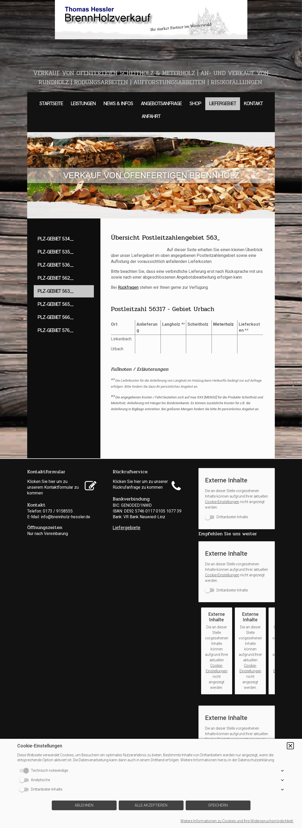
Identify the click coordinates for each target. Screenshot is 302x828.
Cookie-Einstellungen (222, 502)
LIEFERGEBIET (222, 104)
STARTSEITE (51, 104)
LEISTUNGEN (83, 104)
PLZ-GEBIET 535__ (55, 252)
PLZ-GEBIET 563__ (55, 291)
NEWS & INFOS (118, 104)
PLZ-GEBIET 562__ (55, 278)
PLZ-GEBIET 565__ (55, 304)
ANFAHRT (151, 117)
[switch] (226, 517)
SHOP (195, 104)
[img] (151, 19)
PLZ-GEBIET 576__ (55, 331)
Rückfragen (128, 287)
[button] (290, 745)
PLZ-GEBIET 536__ (55, 265)
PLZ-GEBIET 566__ (55, 317)
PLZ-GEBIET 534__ (55, 239)
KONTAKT (253, 104)
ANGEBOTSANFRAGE (161, 104)
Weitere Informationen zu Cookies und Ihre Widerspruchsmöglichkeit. (237, 821)
